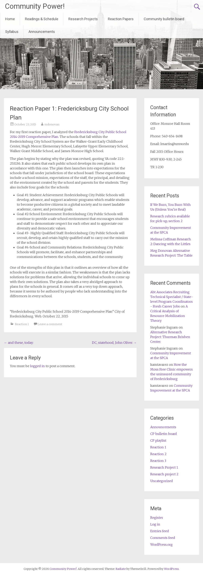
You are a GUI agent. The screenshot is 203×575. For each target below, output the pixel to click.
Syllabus (11, 32)
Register (156, 518)
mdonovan (51, 124)
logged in (37, 366)
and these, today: (19, 343)
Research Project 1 (164, 467)
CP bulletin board (163, 434)
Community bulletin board (164, 19)
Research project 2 (164, 474)
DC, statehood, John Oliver (114, 343)
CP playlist (158, 440)
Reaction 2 (158, 454)
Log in (155, 524)
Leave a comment (50, 324)
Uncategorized (161, 481)
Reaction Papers (121, 19)
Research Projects (83, 19)
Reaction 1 (22, 324)
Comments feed (162, 538)
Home (10, 19)
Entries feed (159, 531)
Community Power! (35, 6)
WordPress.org (161, 544)
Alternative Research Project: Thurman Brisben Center (170, 337)
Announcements (42, 32)
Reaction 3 (158, 461)
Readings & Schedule (41, 19)
